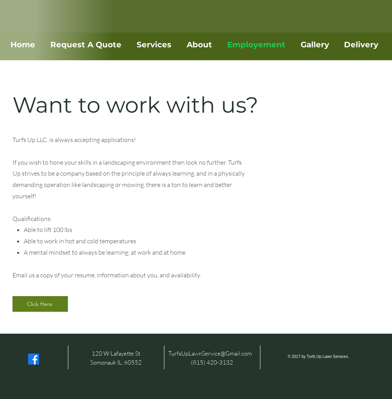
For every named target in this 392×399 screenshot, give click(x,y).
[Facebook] (33, 359)
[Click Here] (40, 304)
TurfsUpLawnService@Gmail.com (210, 353)
